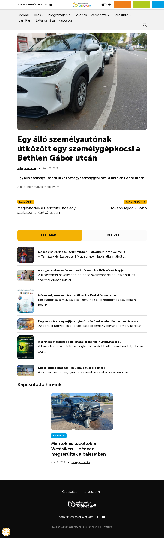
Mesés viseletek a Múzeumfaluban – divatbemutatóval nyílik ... (83, 252)
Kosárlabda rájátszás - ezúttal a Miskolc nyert (71, 368)
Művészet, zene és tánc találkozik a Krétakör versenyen (78, 295)
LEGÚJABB (49, 235)
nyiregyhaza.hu (26, 168)
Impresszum (90, 492)
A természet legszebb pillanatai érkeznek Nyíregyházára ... (80, 342)
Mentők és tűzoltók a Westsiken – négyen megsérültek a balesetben (78, 449)
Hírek (37, 15)
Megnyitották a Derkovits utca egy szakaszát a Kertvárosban (46, 210)
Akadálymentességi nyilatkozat (76, 517)
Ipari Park (24, 20)
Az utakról (59, 435)
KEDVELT (114, 235)
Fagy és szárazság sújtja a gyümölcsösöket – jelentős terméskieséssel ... (90, 321)
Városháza (99, 15)
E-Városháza (45, 20)
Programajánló (59, 15)
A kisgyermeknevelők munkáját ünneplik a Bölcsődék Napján (81, 270)
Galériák (80, 15)
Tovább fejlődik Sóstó (128, 208)
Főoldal (23, 15)
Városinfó (120, 15)
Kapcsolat (66, 20)
